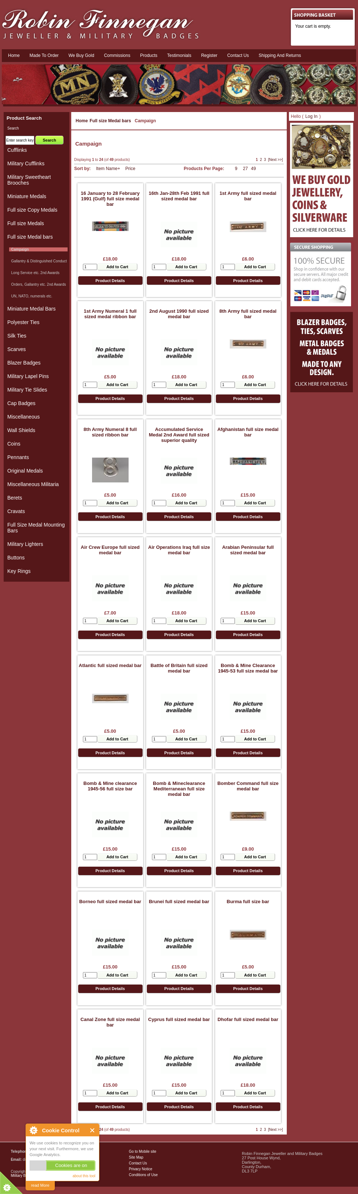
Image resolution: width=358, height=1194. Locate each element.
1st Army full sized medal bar (248, 195)
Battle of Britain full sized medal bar (179, 668)
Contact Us (138, 1163)
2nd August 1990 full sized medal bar (179, 313)
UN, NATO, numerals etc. (30, 296)
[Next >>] (275, 160)
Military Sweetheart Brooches (29, 180)
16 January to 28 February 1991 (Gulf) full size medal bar (110, 198)
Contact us (238, 55)
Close (92, 1130)
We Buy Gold (81, 55)
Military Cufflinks (26, 163)
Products (148, 55)
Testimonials (179, 55)
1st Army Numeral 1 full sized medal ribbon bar (110, 313)
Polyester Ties (23, 322)
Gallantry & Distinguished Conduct (38, 261)
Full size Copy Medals (32, 210)
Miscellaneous (23, 417)
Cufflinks (17, 150)
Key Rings (19, 571)
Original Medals (25, 471)
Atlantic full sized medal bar (110, 665)
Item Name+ (108, 168)
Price (130, 168)
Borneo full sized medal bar (110, 901)
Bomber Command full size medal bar (248, 786)
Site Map (136, 1157)
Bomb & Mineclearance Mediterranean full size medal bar (179, 789)
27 (245, 168)
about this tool (84, 1176)
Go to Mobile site (142, 1151)
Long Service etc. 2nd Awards (34, 273)
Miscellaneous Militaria (33, 484)
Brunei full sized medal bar (179, 901)
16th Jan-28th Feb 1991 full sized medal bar (179, 195)
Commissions (117, 55)
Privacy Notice (140, 1169)
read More (40, 1185)
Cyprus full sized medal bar (179, 1019)
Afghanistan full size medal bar (248, 432)
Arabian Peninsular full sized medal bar (248, 549)
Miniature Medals (26, 196)
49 (253, 168)
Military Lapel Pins (28, 376)
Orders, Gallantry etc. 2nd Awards (37, 284)
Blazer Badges (24, 363)
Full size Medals (25, 223)
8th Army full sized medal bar (248, 313)
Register (209, 55)
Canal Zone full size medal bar (110, 1022)
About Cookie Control (33, 1130)
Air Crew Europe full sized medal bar (110, 549)
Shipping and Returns (280, 55)
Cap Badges (21, 403)
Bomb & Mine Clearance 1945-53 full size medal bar (248, 668)
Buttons (15, 558)
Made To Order (44, 55)
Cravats (16, 511)
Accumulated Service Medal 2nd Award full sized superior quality (179, 435)
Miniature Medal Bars (31, 309)
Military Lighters (25, 544)
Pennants (18, 457)
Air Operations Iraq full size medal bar (179, 549)
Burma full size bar (248, 901)
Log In (311, 116)
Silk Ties (16, 336)
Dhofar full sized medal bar (248, 1019)
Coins (13, 444)
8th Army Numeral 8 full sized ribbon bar (110, 432)
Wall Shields (21, 430)
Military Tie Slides (27, 390)
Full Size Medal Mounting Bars (36, 528)
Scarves (16, 349)
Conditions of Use (143, 1175)
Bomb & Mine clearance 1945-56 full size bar (110, 786)
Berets (14, 498)
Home (14, 55)
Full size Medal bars (110, 120)
